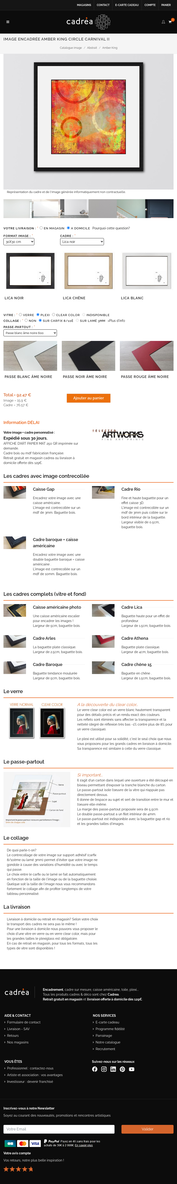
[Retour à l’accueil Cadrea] (88, 21)
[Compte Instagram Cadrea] (104, 1069)
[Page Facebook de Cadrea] (95, 1069)
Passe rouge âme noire (145, 377)
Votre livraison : (20, 228)
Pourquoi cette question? (111, 228)
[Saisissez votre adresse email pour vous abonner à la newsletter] (59, 1129)
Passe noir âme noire (85, 377)
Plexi (45, 315)
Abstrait (92, 47)
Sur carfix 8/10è (58, 321)
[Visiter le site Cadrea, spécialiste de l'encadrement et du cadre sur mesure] (21, 993)
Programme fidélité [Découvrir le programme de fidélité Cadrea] (110, 1029)
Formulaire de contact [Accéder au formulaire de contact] (24, 1022)
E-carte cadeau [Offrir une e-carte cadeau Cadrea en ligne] (127, 5)
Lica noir (14, 298)
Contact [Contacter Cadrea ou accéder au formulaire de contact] (103, 5)
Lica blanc (132, 298)
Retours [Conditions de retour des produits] (13, 1035)
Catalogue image (71, 47)
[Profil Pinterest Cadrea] (123, 1069)
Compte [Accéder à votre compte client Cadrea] (150, 5)
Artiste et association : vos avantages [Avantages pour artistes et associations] (35, 1075)
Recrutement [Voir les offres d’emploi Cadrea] (105, 1049)
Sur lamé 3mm (92, 321)
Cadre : (68, 236)
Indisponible (98, 315)
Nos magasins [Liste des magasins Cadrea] (18, 1042)
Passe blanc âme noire (28, 377)
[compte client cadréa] (163, 21)
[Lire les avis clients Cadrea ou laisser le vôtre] (20, 1167)
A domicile (80, 228)
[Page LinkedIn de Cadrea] (113, 1069)
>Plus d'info (116, 321)
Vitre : (10, 315)
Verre (28, 315)
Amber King (109, 47)
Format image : (18, 236)
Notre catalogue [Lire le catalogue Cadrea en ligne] (108, 1042)
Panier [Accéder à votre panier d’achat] (166, 5)
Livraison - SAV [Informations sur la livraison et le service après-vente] (18, 1029)
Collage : (13, 321)
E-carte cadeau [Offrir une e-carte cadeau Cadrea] (107, 1022)
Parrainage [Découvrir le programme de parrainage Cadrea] (104, 1035)
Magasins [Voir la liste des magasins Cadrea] (84, 5)
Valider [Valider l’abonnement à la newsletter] (147, 1129)
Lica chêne (74, 298)
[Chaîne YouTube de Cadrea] (131, 1069)
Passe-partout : (19, 327)
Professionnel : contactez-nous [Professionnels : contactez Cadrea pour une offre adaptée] (30, 1068)
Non (32, 321)
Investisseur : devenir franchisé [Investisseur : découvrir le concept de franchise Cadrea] (30, 1081)
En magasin (54, 228)
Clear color (68, 315)
